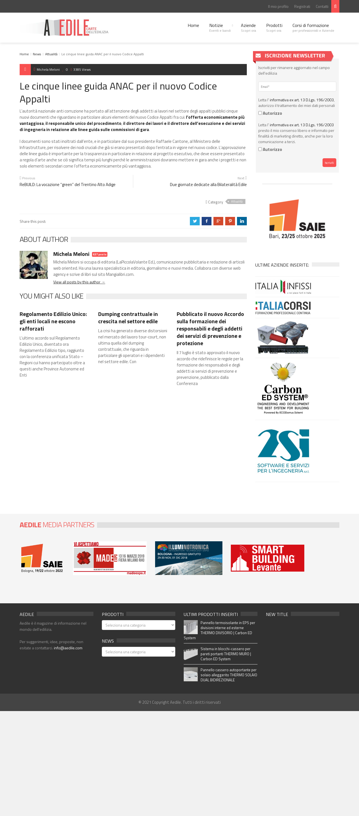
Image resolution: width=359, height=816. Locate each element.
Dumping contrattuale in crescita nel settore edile (128, 318)
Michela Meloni (47, 69)
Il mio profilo (278, 6)
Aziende (248, 27)
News (37, 54)
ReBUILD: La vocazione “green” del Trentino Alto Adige (68, 184)
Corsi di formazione (313, 27)
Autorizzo (270, 113)
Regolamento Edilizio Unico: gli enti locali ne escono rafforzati (53, 321)
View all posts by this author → (79, 282)
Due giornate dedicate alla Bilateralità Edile (208, 184)
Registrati (302, 6)
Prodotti (274, 27)
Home (193, 25)
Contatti (322, 6)
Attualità (51, 54)
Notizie (220, 27)
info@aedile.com (68, 648)
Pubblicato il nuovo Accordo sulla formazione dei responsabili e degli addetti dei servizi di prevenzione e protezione (210, 328)
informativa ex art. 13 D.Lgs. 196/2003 (302, 100)
